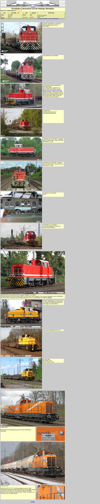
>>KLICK (49, 297)
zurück (33, 6)
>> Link (51, 141)
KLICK (45, 15)
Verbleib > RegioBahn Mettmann (53, 18)
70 (1, 16)
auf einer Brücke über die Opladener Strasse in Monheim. (52, 90)
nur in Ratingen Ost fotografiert (43, 18)
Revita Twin (3, 17)
